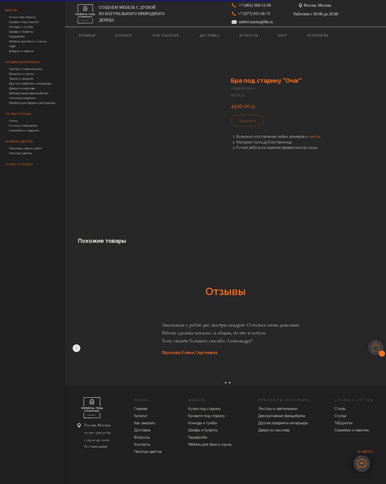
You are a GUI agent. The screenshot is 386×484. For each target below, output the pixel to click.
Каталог (141, 416)
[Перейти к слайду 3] (229, 382)
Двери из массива (22, 88)
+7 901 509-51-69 (97, 432)
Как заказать (144, 423)
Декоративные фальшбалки (28, 93)
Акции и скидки (18, 164)
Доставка (142, 430)
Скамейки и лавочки (24, 130)
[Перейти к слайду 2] (225, 382)
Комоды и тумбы (21, 27)
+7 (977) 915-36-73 (254, 13)
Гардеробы (17, 36)
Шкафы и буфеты (21, 31)
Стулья (340, 416)
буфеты (210, 430)
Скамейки (343, 430)
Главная (140, 409)
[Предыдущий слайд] (76, 348)
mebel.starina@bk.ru (256, 22)
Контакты (142, 444)
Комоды (195, 423)
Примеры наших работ (25, 148)
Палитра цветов (20, 153)
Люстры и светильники (26, 69)
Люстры (265, 409)
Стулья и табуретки (23, 125)
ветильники (287, 409)
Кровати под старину (24, 22)
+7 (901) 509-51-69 (255, 5)
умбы (212, 423)
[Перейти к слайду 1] (221, 382)
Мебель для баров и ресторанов (32, 103)
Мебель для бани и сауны (28, 41)
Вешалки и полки (21, 74)
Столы (13, 121)
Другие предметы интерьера (30, 83)
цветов (314, 137)
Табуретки (343, 423)
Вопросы (142, 437)
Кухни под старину (22, 17)
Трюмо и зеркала (21, 78)
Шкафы (194, 430)
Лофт (12, 46)
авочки (363, 430)
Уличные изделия (22, 98)
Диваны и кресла (21, 51)
